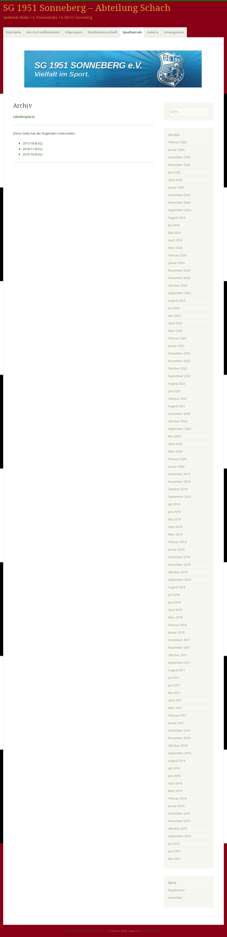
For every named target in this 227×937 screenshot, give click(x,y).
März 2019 (175, 534)
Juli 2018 (174, 595)
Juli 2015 (174, 844)
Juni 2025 (174, 172)
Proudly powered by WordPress (86, 931)
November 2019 (179, 482)
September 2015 (179, 836)
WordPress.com (151, 931)
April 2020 (175, 444)
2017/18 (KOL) (32, 143)
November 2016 (179, 738)
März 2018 (175, 617)
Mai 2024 (174, 233)
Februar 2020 (177, 459)
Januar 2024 (176, 263)
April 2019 (175, 527)
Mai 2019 (174, 519)
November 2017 (179, 648)
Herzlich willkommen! (43, 32)
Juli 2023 (174, 308)
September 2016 (179, 753)
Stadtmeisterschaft (102, 32)
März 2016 (175, 791)
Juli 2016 (174, 768)
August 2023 (176, 301)
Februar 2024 (177, 255)
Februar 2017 (177, 715)
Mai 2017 (174, 693)
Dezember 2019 (179, 474)
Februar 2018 (177, 625)
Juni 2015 (174, 851)
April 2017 (175, 700)
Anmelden (175, 898)
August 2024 (176, 218)
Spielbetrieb (132, 32)
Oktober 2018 (177, 572)
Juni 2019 (174, 512)
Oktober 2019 (177, 489)
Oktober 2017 (177, 655)
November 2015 (179, 821)
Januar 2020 (176, 466)
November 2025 (179, 165)
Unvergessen (174, 32)
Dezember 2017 (179, 640)
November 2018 (179, 565)
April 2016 (175, 783)
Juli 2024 (174, 225)
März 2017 (175, 708)
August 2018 (176, 587)
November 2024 (179, 202)
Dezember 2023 (179, 270)
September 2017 (179, 663)
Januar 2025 (176, 187)
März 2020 (175, 451)
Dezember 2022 (179, 353)
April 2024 (175, 240)
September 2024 (179, 210)
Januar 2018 (176, 632)
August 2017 (176, 670)
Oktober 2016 (177, 746)
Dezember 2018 (179, 557)
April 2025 (175, 180)
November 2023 (179, 278)
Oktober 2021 (177, 399)
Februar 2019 (177, 542)
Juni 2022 (174, 391)
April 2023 (175, 323)
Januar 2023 (176, 346)
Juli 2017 (174, 678)
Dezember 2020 (179, 414)
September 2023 (179, 293)
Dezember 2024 (179, 195)
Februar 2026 (177, 142)
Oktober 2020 (177, 421)
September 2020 (179, 429)
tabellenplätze (24, 116)
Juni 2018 (174, 602)
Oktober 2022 (177, 368)
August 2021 (176, 406)
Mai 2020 (174, 436)
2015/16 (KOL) (32, 154)
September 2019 (179, 497)
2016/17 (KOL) (32, 149)
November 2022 (179, 361)
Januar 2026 (176, 150)
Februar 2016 (177, 798)
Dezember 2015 (179, 813)
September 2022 (179, 376)
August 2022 (176, 384)
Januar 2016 (176, 806)
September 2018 (179, 580)
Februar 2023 (177, 338)
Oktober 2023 (177, 285)
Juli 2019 (174, 504)
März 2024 (175, 248)
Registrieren (176, 890)
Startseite (13, 32)
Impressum (73, 32)
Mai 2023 (174, 316)
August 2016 (176, 761)
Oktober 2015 (177, 829)
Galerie (152, 32)
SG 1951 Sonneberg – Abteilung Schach (87, 8)
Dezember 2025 (179, 157)
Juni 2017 (174, 685)
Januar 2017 (176, 723)
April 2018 (175, 610)
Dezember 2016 (179, 730)
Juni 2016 (174, 776)
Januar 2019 (176, 549)
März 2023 (175, 331)
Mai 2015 (174, 859)
